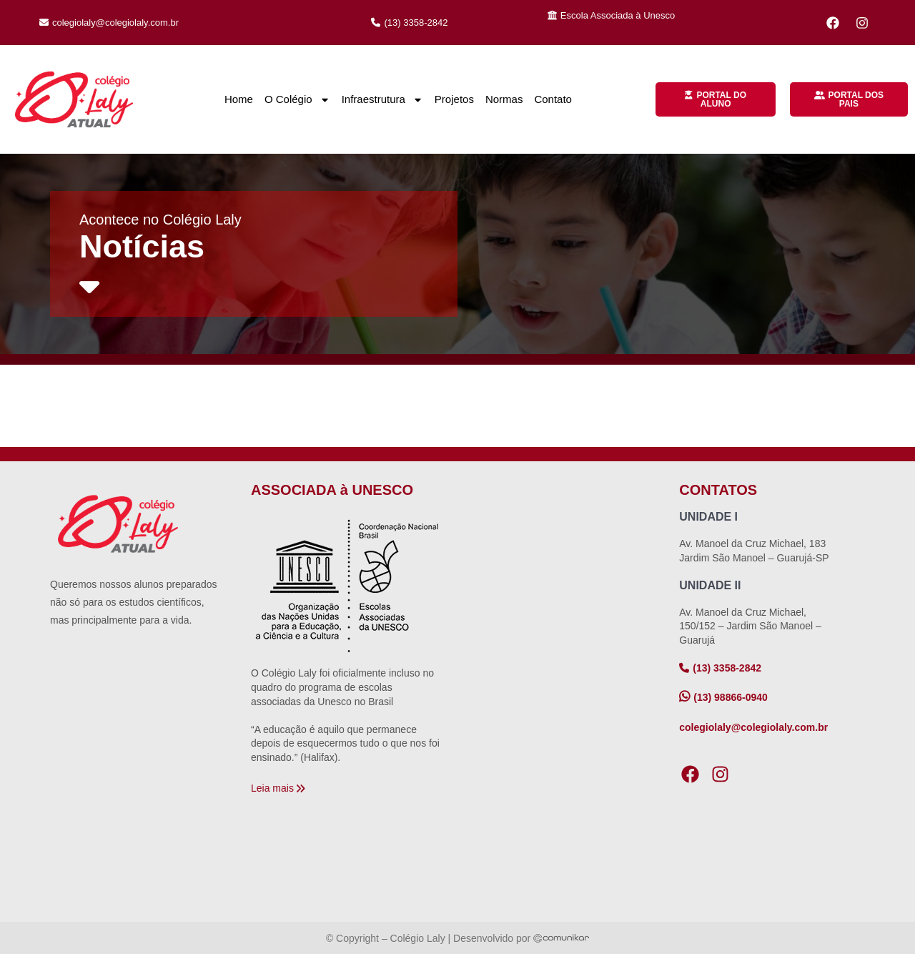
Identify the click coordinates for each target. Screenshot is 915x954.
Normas (504, 99)
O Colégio (297, 99)
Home (238, 99)
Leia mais (272, 788)
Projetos (454, 99)
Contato (553, 99)
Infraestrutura (382, 99)
